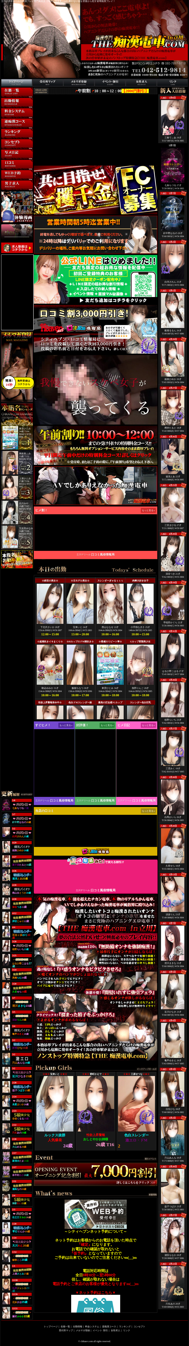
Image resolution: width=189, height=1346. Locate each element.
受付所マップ (39, 86)
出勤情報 (5, 107)
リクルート (131, 86)
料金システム (92, 1326)
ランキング (7, 138)
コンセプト (139, 1326)
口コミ (4, 169)
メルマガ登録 (70, 86)
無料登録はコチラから (16, 382)
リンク (160, 86)
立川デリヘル (84, 554)
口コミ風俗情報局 (103, 554)
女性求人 (115, 1330)
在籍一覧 (65, 1326)
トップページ (8, 86)
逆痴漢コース (109, 1326)
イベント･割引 (102, 86)
